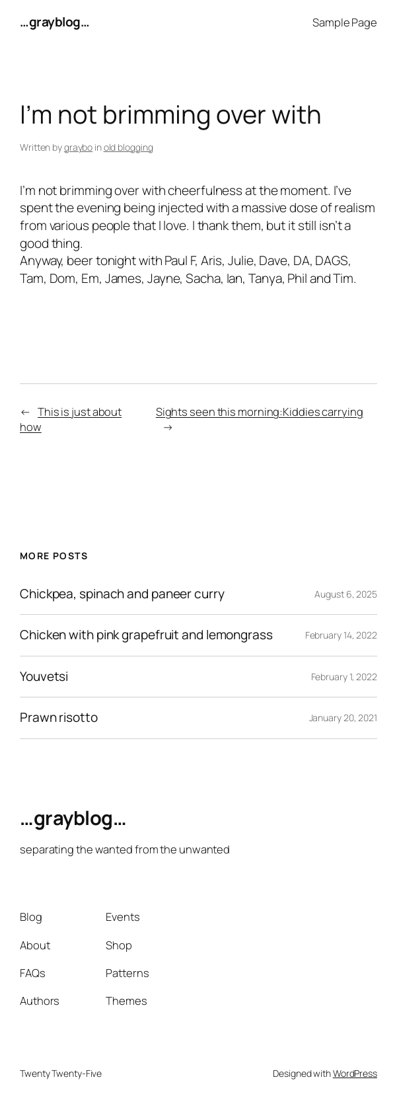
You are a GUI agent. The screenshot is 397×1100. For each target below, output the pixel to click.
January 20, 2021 (343, 717)
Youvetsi (44, 677)
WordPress (355, 1073)
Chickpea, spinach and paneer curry (122, 594)
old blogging (128, 147)
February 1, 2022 (344, 676)
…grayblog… (54, 21)
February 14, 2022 (341, 635)
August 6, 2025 (345, 594)
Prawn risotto (59, 718)
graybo (78, 147)
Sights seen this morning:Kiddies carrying (259, 411)
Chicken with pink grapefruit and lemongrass (146, 635)
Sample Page (344, 22)
